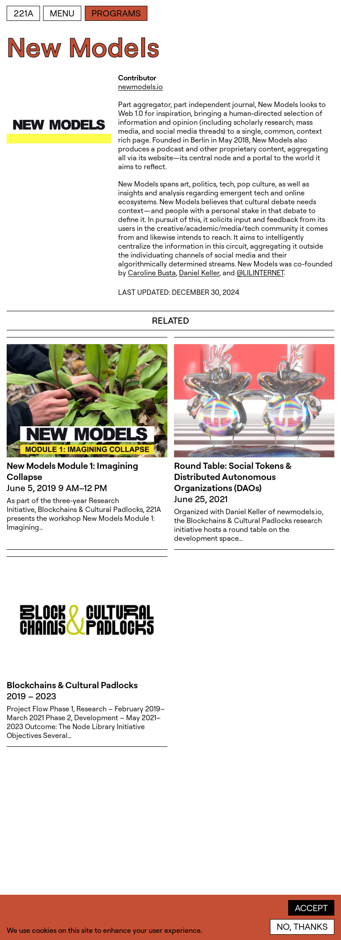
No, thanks (302, 926)
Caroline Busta (152, 272)
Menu (62, 13)
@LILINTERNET (260, 272)
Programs (116, 13)
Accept (311, 907)
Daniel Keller (199, 272)
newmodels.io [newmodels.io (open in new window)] (140, 86)
